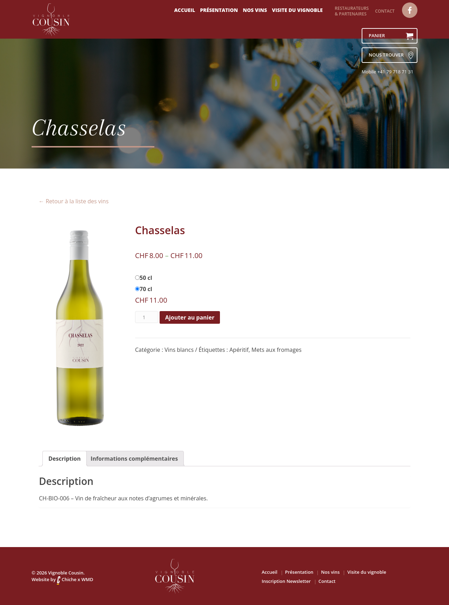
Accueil (184, 10)
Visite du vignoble (297, 10)
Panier (391, 36)
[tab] (64, 458)
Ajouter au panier (189, 317)
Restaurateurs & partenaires (352, 11)
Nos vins (255, 10)
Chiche (66, 579)
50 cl (146, 278)
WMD (87, 579)
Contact (385, 11)
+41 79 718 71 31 (395, 71)
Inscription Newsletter (286, 581)
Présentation (219, 10)
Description (64, 458)
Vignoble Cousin (65, 573)
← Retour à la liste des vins (74, 201)
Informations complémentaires (134, 458)
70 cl (146, 289)
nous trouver (391, 55)
